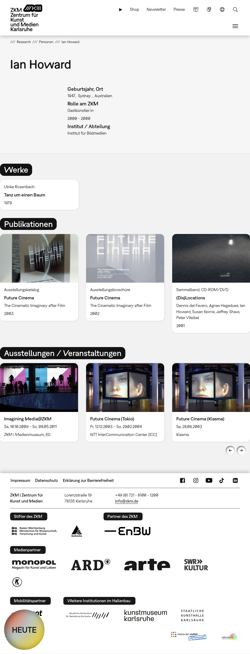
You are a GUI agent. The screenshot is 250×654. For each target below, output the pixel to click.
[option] (41, 195)
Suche (235, 9)
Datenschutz (46, 480)
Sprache (222, 9)
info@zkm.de (126, 501)
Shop (134, 9)
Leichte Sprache (195, 9)
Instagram (195, 480)
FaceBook (182, 480)
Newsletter (156, 9)
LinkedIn (235, 480)
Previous (230, 450)
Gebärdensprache (208, 9)
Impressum (20, 480)
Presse (179, 9)
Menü (235, 26)
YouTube (208, 480)
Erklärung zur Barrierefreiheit (88, 480)
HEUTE (24, 629)
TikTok (222, 480)
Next (241, 450)
